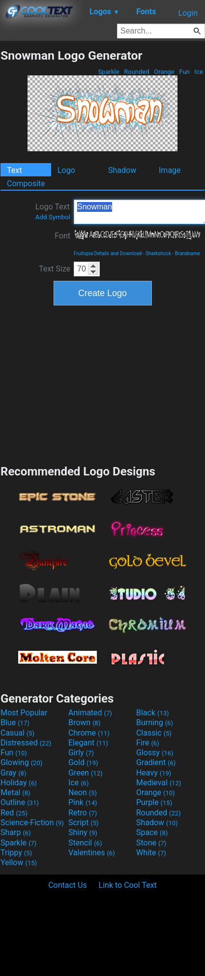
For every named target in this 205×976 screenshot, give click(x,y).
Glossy (155, 752)
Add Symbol (52, 217)
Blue (14, 722)
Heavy (153, 772)
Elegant (88, 742)
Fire (147, 742)
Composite (26, 183)
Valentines (91, 852)
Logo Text (52, 211)
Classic (154, 733)
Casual (17, 733)
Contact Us (67, 885)
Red (14, 812)
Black (152, 712)
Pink (82, 802)
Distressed (25, 742)
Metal (15, 792)
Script (83, 822)
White (151, 852)
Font (62, 235)
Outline (19, 802)
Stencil (85, 842)
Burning (154, 722)
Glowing (21, 762)
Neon (82, 792)
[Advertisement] (102, 384)
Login (188, 13)
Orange (164, 71)
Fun (184, 71)
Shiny (82, 832)
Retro (82, 812)
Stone (151, 842)
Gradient (156, 762)
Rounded (136, 71)
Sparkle (108, 71)
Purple (154, 802)
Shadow (122, 170)
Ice (199, 71)
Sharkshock (158, 253)
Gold (83, 762)
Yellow (18, 862)
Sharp (15, 832)
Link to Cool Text (128, 885)
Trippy (16, 852)
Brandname (187, 253)
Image (170, 170)
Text (14, 170)
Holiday (18, 782)
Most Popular (24, 712)
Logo (66, 170)
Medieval (158, 782)
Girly (81, 752)
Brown (84, 722)
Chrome (89, 733)
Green (85, 772)
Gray (13, 772)
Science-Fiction (32, 822)
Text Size (54, 268)
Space (152, 832)
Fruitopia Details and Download (108, 253)
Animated (90, 712)
